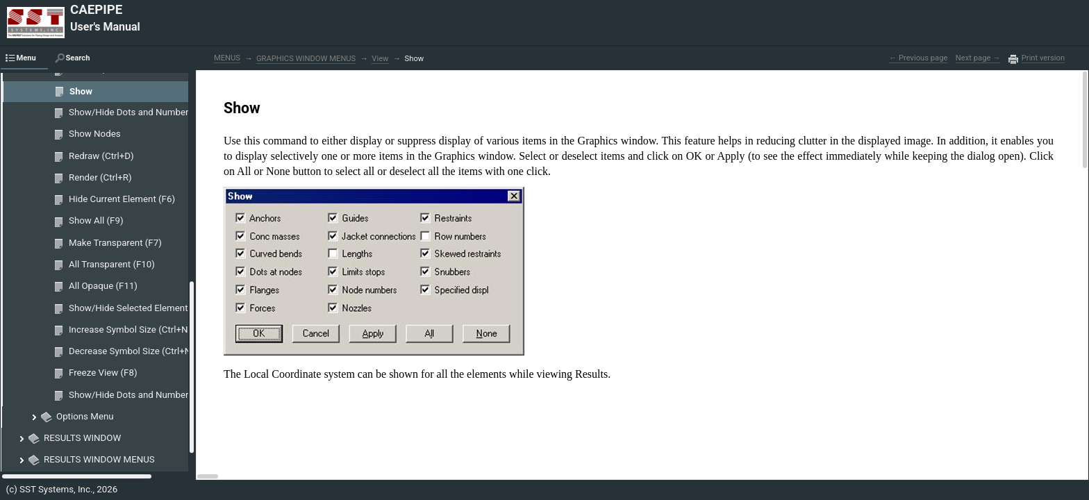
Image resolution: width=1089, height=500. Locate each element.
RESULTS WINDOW (82, 438)
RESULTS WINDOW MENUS (99, 459)
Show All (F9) (96, 220)
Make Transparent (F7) (115, 243)
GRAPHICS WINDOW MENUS (306, 58)
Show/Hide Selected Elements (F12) (143, 308)
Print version (1043, 58)
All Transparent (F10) (112, 264)
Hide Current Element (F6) (122, 199)
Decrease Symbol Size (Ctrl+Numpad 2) (150, 351)
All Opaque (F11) (103, 286)
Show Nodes (95, 133)
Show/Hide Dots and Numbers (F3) (141, 112)
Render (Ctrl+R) (100, 177)
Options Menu (85, 416)
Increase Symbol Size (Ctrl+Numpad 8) (148, 329)
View (380, 58)
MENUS (227, 57)
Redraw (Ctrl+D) (101, 156)
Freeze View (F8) (103, 372)
